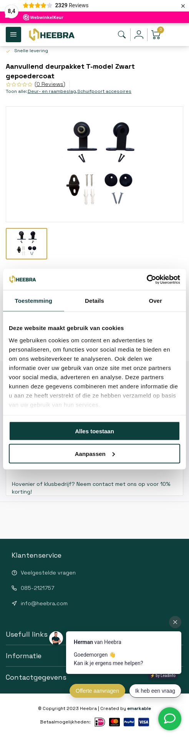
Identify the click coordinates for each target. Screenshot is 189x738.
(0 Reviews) (50, 84)
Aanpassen (95, 453)
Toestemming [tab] (34, 300)
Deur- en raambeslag (52, 91)
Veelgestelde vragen (48, 572)
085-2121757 (37, 587)
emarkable (139, 708)
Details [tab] (94, 300)
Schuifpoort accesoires (104, 91)
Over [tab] (155, 300)
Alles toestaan (94, 431)
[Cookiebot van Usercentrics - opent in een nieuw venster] (146, 279)
